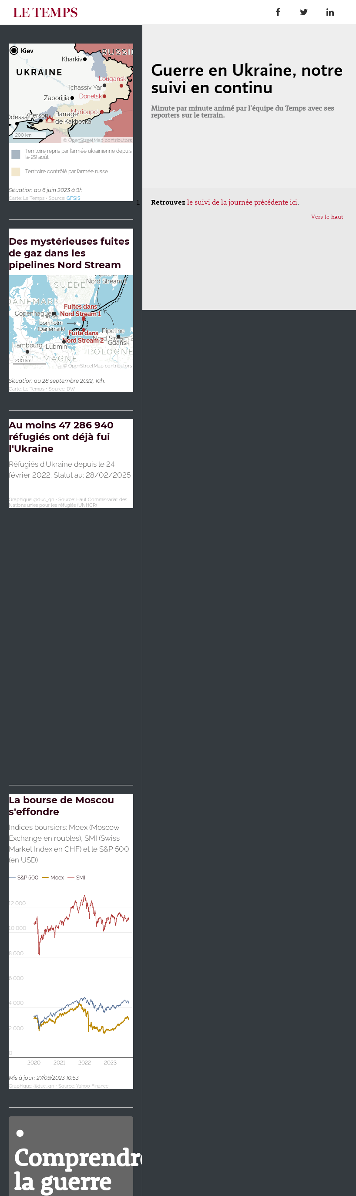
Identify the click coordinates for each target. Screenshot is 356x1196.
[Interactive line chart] (71, 941)
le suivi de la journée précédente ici (242, 201)
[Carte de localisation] (71, 122)
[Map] (71, 593)
